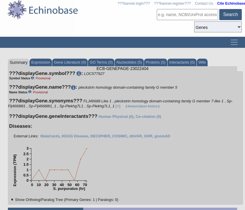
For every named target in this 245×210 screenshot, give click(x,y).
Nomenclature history (143, 106)
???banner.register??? (172, 3)
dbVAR (135, 136)
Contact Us (204, 3)
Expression (40, 62)
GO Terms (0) (101, 62)
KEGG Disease (75, 136)
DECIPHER (100, 136)
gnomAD (162, 136)
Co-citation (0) (148, 116)
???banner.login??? (134, 3)
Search (230, 14)
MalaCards (50, 136)
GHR (148, 136)
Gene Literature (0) (70, 62)
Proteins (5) (155, 62)
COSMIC (119, 136)
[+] (118, 106)
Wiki (202, 62)
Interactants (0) (182, 62)
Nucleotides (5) (129, 62)
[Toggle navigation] (234, 42)
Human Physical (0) (115, 116)
